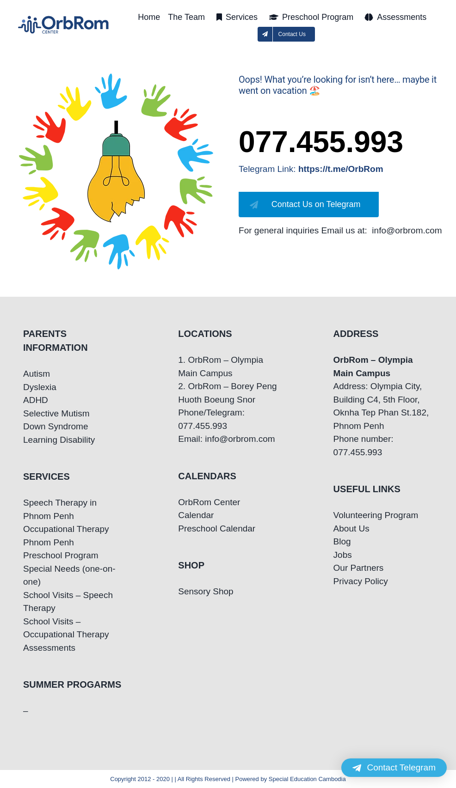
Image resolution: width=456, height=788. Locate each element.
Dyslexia (39, 387)
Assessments (49, 648)
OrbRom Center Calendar (209, 508)
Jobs (342, 555)
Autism (36, 374)
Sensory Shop (205, 591)
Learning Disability (59, 440)
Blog (342, 541)
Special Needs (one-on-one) (69, 575)
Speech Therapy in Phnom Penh (60, 509)
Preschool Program (61, 555)
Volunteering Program (376, 515)
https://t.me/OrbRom (340, 169)
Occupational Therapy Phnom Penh (66, 535)
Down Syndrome (55, 426)
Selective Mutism (56, 413)
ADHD (35, 400)
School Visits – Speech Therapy (68, 601)
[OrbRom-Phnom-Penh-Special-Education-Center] (64, 19)
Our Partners (358, 568)
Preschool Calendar (216, 528)
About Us (351, 528)
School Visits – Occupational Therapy (66, 628)
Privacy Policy (360, 581)
